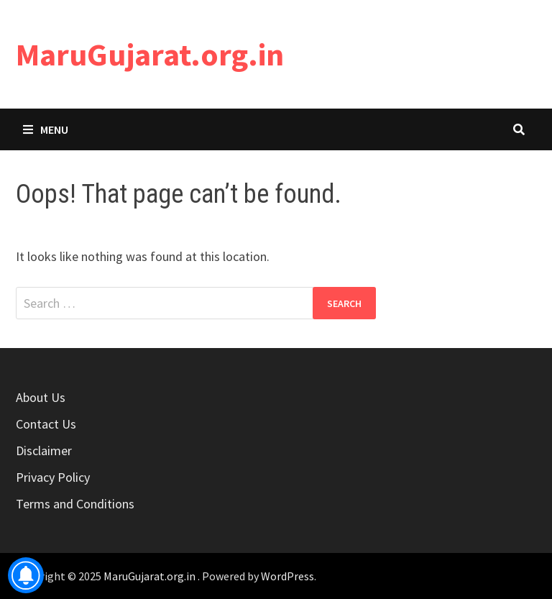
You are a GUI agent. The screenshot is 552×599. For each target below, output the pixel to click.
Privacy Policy (53, 477)
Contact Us (46, 424)
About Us (40, 397)
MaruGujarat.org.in (150, 54)
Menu (45, 129)
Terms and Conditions (75, 503)
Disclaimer (44, 450)
